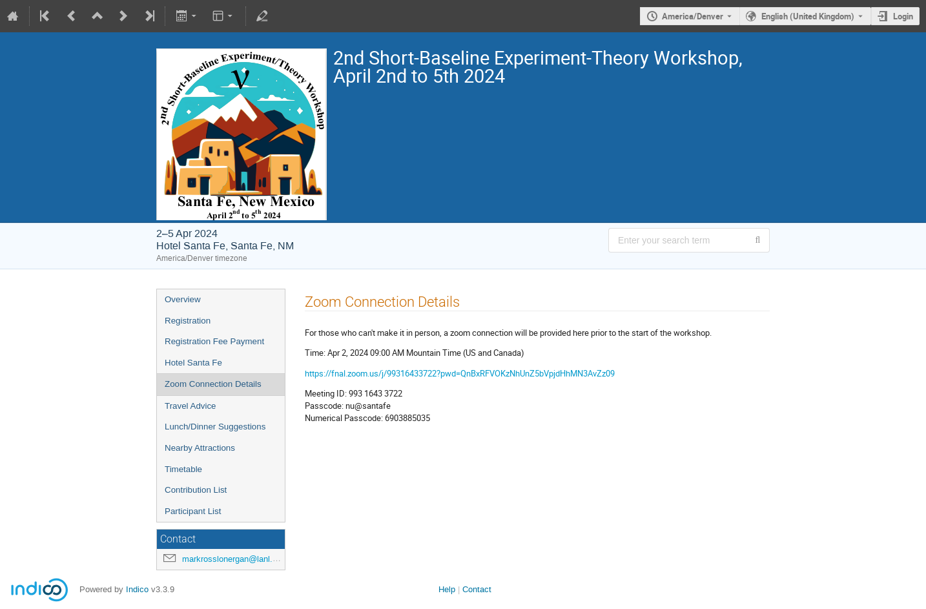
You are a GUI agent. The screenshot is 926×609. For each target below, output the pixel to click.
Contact (476, 589)
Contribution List (196, 490)
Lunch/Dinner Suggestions (215, 426)
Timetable (183, 469)
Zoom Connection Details (213, 384)
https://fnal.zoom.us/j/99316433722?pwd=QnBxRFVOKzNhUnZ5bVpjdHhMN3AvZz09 (460, 373)
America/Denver (692, 16)
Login (903, 16)
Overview (183, 299)
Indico (137, 589)
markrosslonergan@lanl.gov (234, 558)
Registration (188, 320)
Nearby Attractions (200, 448)
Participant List (193, 511)
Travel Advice (190, 406)
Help (446, 589)
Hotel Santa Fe (193, 362)
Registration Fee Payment (214, 341)
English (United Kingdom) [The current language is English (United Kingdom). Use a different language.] (807, 16)
